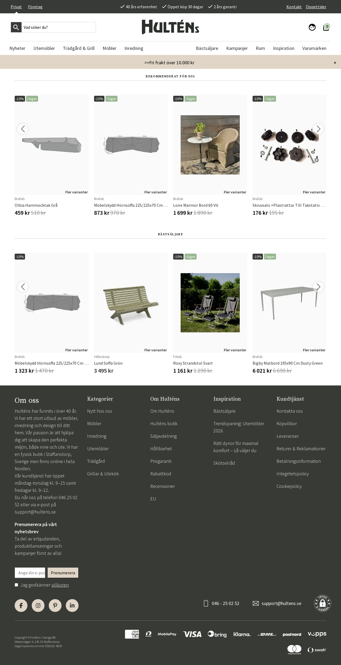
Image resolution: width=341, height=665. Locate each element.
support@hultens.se (35, 512)
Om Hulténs (162, 411)
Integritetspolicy (293, 474)
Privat (16, 6)
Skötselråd (224, 463)
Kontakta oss (290, 411)
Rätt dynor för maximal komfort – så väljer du (235, 446)
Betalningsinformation (299, 461)
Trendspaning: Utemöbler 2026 (238, 427)
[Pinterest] (55, 605)
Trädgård (96, 461)
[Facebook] (21, 605)
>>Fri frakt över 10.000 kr (169, 62)
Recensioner (162, 486)
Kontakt (294, 6)
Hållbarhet (161, 448)
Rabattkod (160, 474)
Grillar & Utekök (103, 474)
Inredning (96, 436)
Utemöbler (98, 448)
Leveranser (288, 436)
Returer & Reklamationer (301, 448)
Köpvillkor (287, 423)
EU (153, 499)
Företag (35, 6)
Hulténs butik (163, 423)
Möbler (94, 423)
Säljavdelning (163, 436)
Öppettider (316, 6)
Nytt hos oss (99, 411)
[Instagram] (38, 605)
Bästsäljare (224, 411)
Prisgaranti (160, 461)
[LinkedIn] (72, 605)
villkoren (60, 585)
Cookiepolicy (289, 486)
